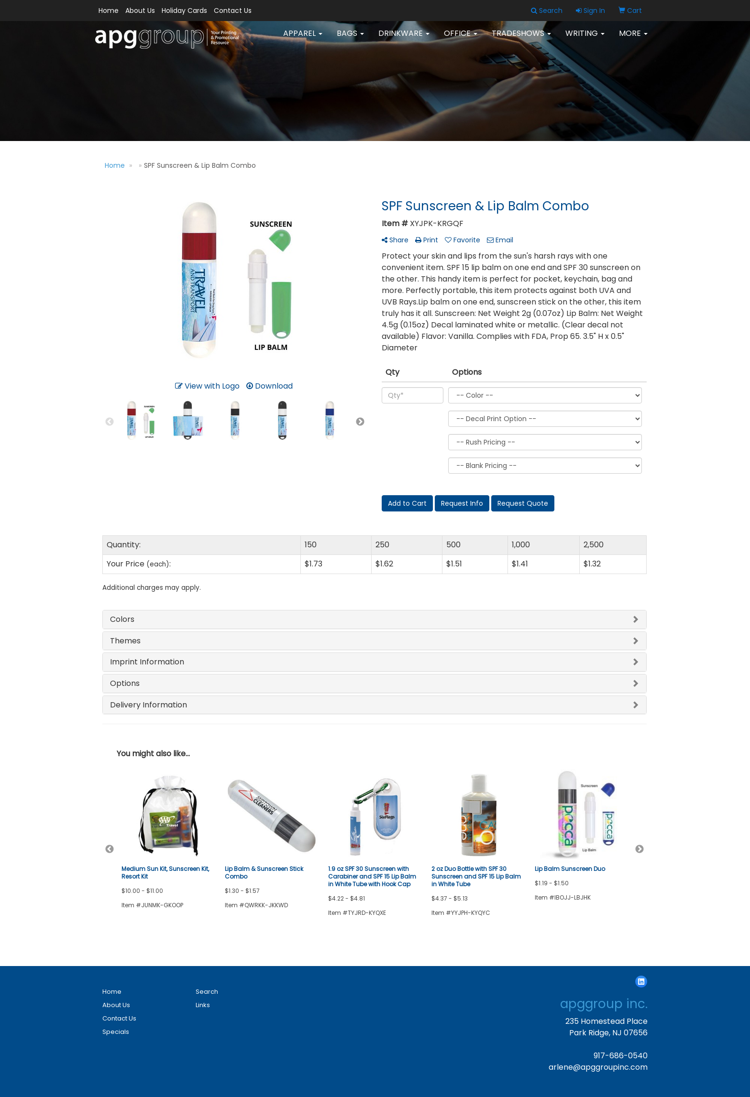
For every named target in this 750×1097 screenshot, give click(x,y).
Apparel (302, 38)
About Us (140, 10)
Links (203, 1005)
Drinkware (404, 38)
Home (109, 10)
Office (460, 38)
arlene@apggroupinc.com (598, 1067)
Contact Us (233, 10)
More (633, 38)
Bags (350, 38)
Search (207, 991)
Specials (115, 1031)
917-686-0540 (621, 1055)
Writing (585, 38)
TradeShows (521, 38)
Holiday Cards (184, 10)
